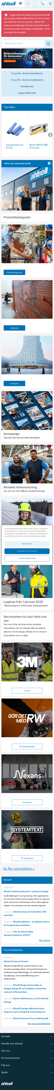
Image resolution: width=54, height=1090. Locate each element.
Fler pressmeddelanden (39, 1024)
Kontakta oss (27, 87)
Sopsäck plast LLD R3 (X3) (14, 146)
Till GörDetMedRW (27, 747)
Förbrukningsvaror (14, 272)
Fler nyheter (44, 941)
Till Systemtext (27, 858)
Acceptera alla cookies (27, 551)
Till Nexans (27, 802)
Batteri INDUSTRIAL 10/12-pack (38, 146)
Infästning (14, 328)
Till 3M (27, 691)
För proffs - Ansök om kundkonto (27, 74)
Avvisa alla (27, 544)
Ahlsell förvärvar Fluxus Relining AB (30, 1019)
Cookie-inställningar (27, 558)
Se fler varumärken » (18, 868)
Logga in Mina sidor (27, 93)
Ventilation (14, 384)
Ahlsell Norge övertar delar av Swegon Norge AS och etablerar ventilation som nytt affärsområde (25, 988)
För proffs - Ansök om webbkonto (27, 80)
